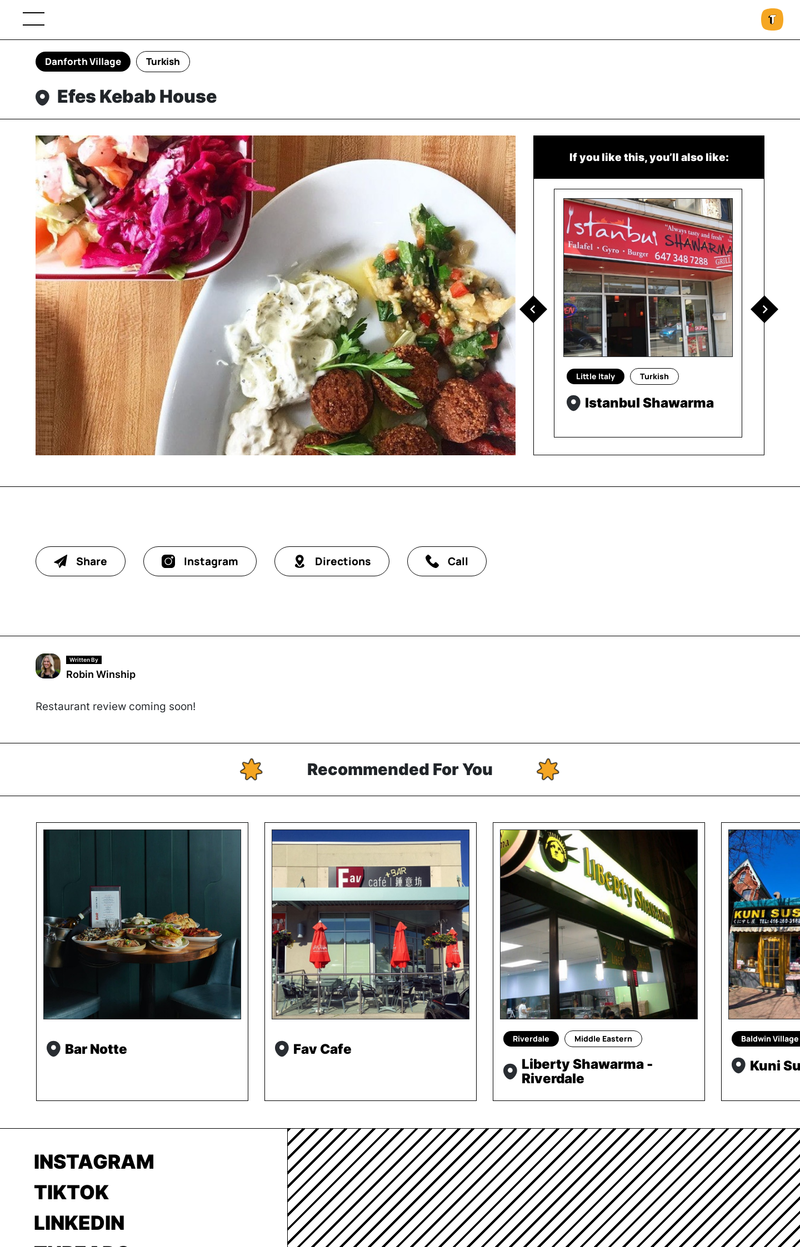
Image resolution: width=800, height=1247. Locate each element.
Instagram (94, 1161)
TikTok (71, 1192)
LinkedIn (79, 1222)
